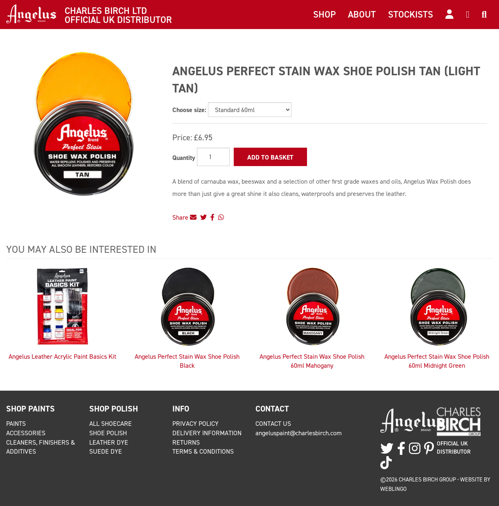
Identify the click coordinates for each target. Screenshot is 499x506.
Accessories (25, 433)
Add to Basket (270, 157)
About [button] (362, 14)
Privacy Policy (195, 423)
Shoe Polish (108, 433)
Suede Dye (105, 451)
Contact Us (273, 423)
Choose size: (189, 110)
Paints (16, 423)
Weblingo (393, 489)
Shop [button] (324, 14)
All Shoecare (110, 423)
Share (184, 217)
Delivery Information (207, 433)
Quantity (183, 157)
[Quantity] (213, 157)
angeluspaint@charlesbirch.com (298, 433)
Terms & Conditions (203, 451)
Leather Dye (108, 442)
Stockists (410, 14)
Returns (186, 442)
